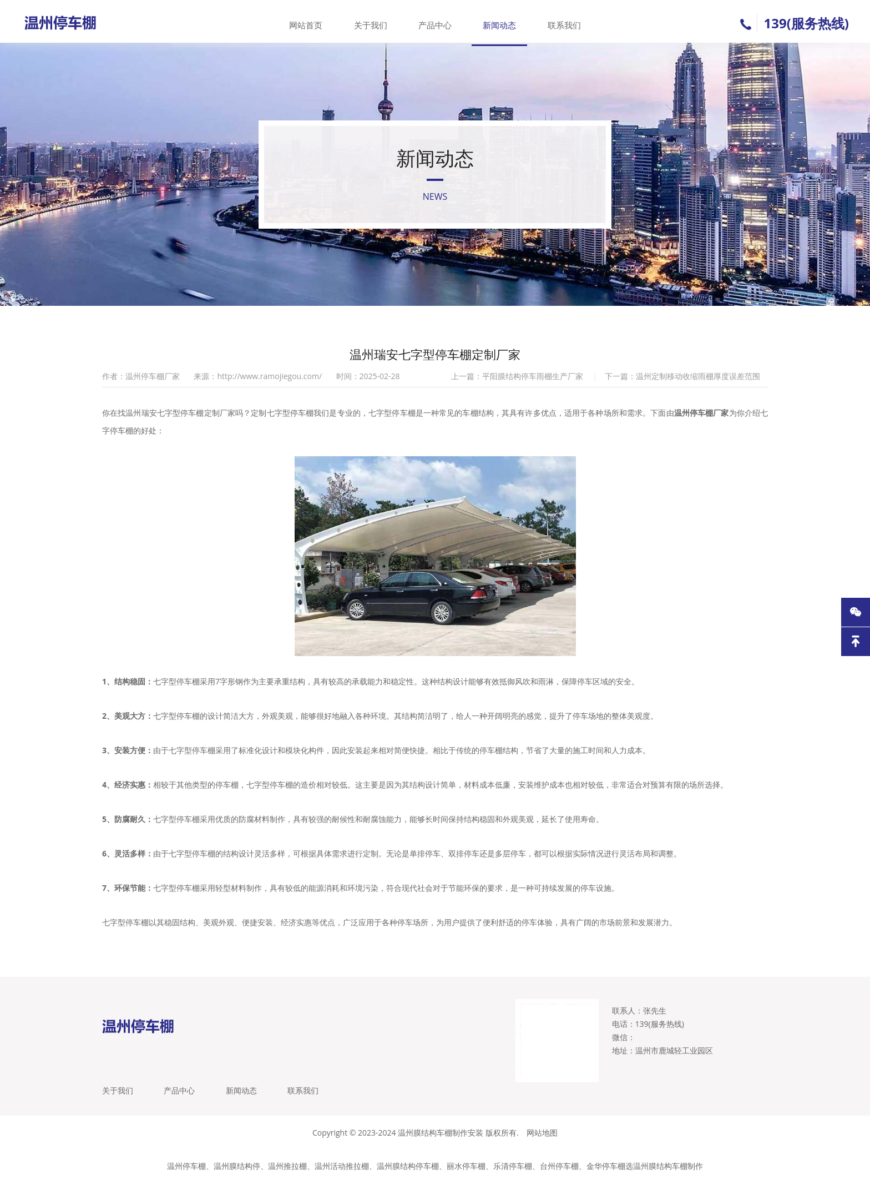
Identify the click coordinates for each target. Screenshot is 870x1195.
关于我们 (371, 21)
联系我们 (561, 21)
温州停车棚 (186, 1178)
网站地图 (542, 1144)
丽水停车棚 (466, 1178)
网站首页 (309, 21)
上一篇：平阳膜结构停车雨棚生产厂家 (517, 384)
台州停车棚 (559, 1178)
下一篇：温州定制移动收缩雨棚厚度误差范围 (682, 384)
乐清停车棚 (512, 1178)
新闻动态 (498, 21)
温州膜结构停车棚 (408, 1178)
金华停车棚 (605, 1178)
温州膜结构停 (237, 1178)
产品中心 (435, 21)
